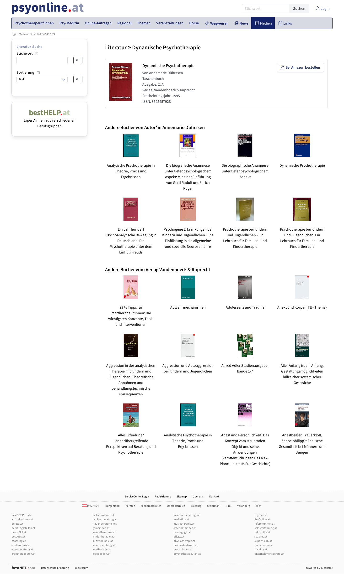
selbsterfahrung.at (265, 528)
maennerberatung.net (186, 515)
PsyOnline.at (262, 519)
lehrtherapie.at (101, 550)
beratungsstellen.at (23, 528)
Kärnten (130, 506)
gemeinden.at (100, 528)
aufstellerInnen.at (22, 519)
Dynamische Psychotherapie (166, 47)
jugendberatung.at (103, 532)
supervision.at (263, 541)
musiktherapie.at (183, 524)
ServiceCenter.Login (137, 497)
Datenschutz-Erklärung (55, 568)
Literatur (116, 47)
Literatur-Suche (29, 46)
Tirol (228, 506)
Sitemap (182, 497)
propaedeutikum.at (185, 545)
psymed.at (260, 515)
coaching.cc (18, 541)
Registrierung (163, 497)
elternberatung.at (22, 550)
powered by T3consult (319, 568)
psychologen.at (182, 550)
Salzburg (196, 506)
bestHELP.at (18, 532)
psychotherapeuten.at (187, 554)
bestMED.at (18, 537)
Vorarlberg (243, 506)
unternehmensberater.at (269, 554)
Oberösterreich (176, 506)
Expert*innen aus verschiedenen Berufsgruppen (49, 120)
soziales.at (260, 537)
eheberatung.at (20, 545)
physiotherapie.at (184, 541)
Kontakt (214, 497)
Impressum (81, 568)
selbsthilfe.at (262, 532)
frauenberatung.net (104, 524)
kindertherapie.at (103, 537)
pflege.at (178, 537)
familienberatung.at (104, 519)
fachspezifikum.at (103, 515)
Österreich (91, 506)
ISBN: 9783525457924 (42, 34)
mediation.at (181, 519)
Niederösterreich (151, 506)
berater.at (17, 524)
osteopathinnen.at (184, 528)
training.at (260, 550)
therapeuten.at (263, 545)
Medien (23, 34)
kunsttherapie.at (102, 541)
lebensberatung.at (103, 545)
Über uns (198, 497)
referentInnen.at (264, 524)
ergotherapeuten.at (23, 554)
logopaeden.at (101, 554)
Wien (259, 506)
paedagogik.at (182, 532)
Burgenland (112, 506)
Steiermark (213, 506)
